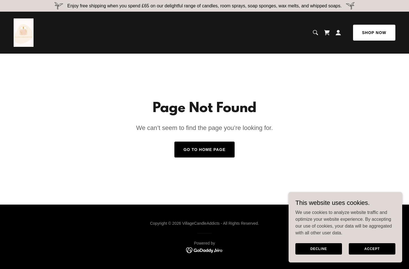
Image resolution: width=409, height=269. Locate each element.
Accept (372, 249)
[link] (24, 32)
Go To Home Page (204, 149)
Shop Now (374, 32)
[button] (338, 32)
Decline (318, 249)
